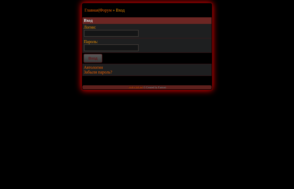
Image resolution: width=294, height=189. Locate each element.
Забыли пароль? (98, 72)
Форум (105, 10)
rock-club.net (136, 87)
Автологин (93, 67)
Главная (92, 10)
